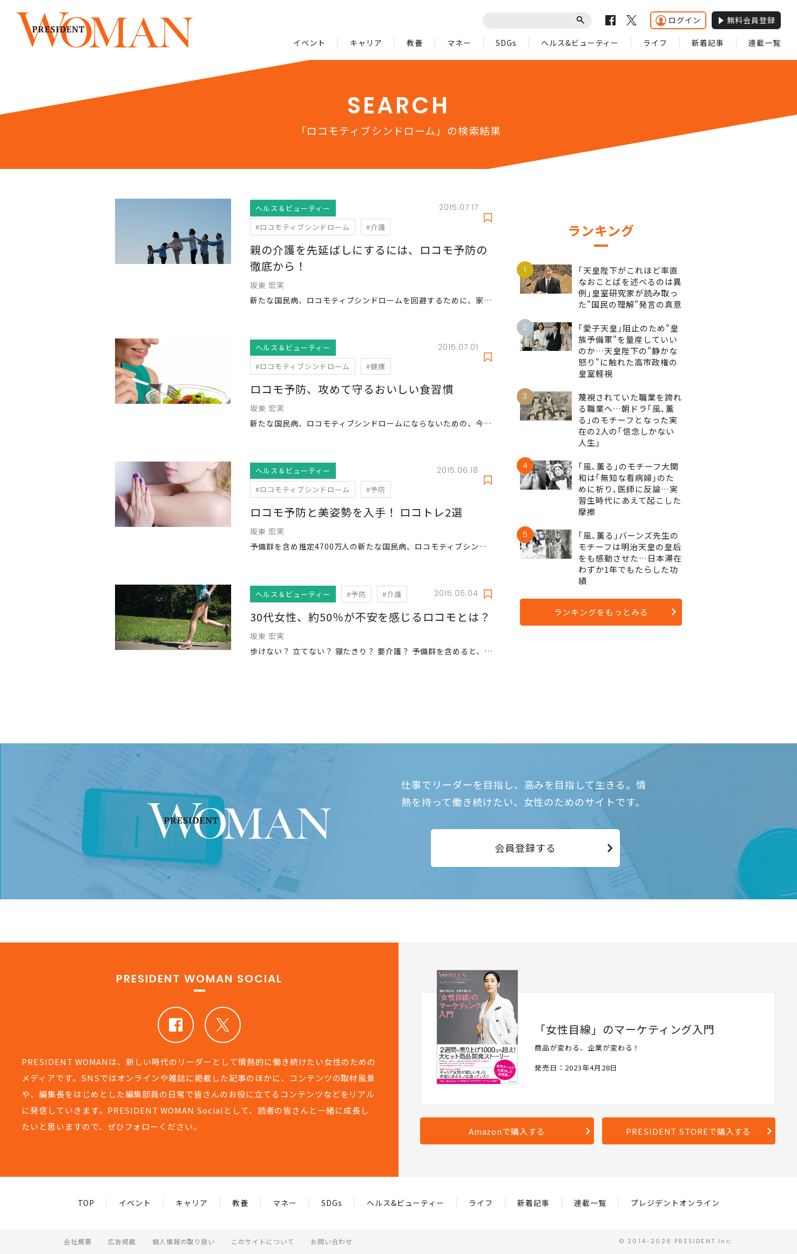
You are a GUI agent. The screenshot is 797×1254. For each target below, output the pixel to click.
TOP (86, 1202)
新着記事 (708, 42)
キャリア (366, 42)
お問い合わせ (331, 1241)
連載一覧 (764, 42)
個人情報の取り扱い (183, 1241)
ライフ (655, 42)
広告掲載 (122, 1241)
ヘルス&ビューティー (580, 42)
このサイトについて (262, 1241)
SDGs (506, 42)
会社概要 (78, 1241)
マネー (459, 42)
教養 (415, 42)
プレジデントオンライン (675, 1202)
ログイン (678, 20)
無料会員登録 (746, 20)
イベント (309, 42)
